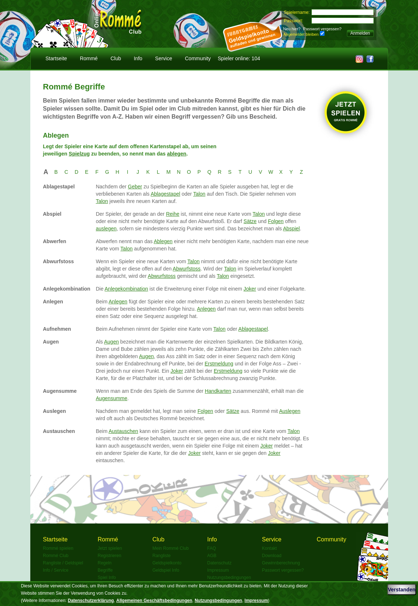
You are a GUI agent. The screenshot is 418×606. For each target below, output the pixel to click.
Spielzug (79, 154)
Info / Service (56, 570)
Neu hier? (292, 29)
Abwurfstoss (186, 269)
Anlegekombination (126, 289)
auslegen (106, 228)
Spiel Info (107, 577)
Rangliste (162, 555)
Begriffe (105, 570)
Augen (111, 342)
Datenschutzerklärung (91, 600)
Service (163, 58)
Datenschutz (219, 563)
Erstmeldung (219, 364)
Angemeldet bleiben (301, 34)
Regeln (105, 563)
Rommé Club (56, 555)
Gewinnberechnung (281, 563)
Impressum (218, 570)
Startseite (56, 58)
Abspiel (291, 228)
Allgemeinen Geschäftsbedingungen (154, 600)
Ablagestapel (165, 194)
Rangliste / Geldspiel (63, 563)
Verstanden (401, 589)
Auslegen (289, 411)
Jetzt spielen (110, 548)
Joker (249, 289)
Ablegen (163, 241)
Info (138, 58)
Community (198, 58)
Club (116, 58)
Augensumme (111, 398)
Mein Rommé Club (171, 548)
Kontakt (269, 548)
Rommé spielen (58, 548)
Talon (199, 194)
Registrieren (110, 555)
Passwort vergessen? (322, 29)
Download (271, 555)
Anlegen (117, 301)
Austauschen (123, 431)
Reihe (173, 214)
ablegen (176, 154)
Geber (135, 186)
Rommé (89, 58)
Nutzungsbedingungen (229, 577)
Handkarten (218, 391)
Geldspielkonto (167, 563)
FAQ (211, 548)
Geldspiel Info (166, 570)
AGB (211, 555)
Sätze (250, 221)
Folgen (276, 221)
